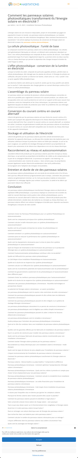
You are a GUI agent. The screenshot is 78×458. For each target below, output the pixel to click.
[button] (75, 428)
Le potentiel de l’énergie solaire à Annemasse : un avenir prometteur (31, 289)
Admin (13, 25)
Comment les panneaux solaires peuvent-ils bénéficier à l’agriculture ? (32, 399)
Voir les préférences (39, 451)
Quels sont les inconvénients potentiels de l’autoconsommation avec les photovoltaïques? (38, 269)
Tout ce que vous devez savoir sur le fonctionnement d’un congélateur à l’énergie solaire (38, 405)
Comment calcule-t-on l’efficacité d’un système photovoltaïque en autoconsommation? (37, 266)
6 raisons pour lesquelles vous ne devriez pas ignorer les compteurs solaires (34, 392)
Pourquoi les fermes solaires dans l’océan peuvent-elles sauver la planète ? (33, 396)
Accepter (39, 440)
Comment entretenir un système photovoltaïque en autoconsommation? (32, 234)
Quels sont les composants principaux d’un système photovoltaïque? (31, 219)
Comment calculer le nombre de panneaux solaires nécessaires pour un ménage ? (36, 417)
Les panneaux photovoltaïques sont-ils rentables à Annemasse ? (29, 318)
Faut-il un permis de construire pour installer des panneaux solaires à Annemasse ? (36, 333)
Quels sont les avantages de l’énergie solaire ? (23, 424)
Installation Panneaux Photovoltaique (39, 25)
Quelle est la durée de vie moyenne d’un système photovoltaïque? (30, 262)
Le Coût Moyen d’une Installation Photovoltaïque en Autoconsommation (32, 259)
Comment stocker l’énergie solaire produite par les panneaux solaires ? (32, 341)
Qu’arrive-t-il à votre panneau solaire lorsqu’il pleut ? (26, 408)
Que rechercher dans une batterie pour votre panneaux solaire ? (30, 414)
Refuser (39, 445)
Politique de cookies (38, 455)
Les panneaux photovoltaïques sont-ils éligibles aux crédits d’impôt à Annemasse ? (36, 309)
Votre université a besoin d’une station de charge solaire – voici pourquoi (32, 402)
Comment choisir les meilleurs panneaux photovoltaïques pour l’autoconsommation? (37, 277)
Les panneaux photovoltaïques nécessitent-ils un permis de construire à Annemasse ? (37, 306)
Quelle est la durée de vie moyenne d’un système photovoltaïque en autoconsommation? (38, 280)
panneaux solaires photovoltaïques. (36, 42)
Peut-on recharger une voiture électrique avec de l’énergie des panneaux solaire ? (36, 411)
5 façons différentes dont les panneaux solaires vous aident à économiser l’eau (35, 421)
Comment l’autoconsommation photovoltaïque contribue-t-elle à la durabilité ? (34, 253)
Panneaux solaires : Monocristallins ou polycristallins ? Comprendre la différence (35, 362)
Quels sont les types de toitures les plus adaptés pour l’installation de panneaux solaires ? (38, 350)
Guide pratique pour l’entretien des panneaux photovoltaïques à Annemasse (34, 321)
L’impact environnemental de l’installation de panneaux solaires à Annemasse (34, 353)
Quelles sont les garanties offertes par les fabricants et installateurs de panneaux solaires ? (39, 330)
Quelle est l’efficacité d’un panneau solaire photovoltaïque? (28, 256)
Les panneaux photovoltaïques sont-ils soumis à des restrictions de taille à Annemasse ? (38, 292)
